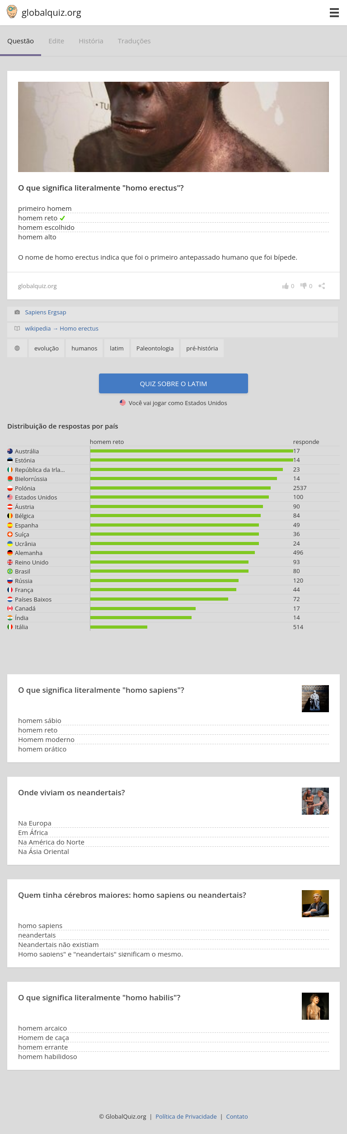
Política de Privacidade (186, 1116)
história (91, 40)
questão (20, 40)
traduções (134, 40)
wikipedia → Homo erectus (61, 328)
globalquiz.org (51, 12)
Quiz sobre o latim (173, 383)
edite (56, 40)
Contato (237, 1116)
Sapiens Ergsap (45, 312)
